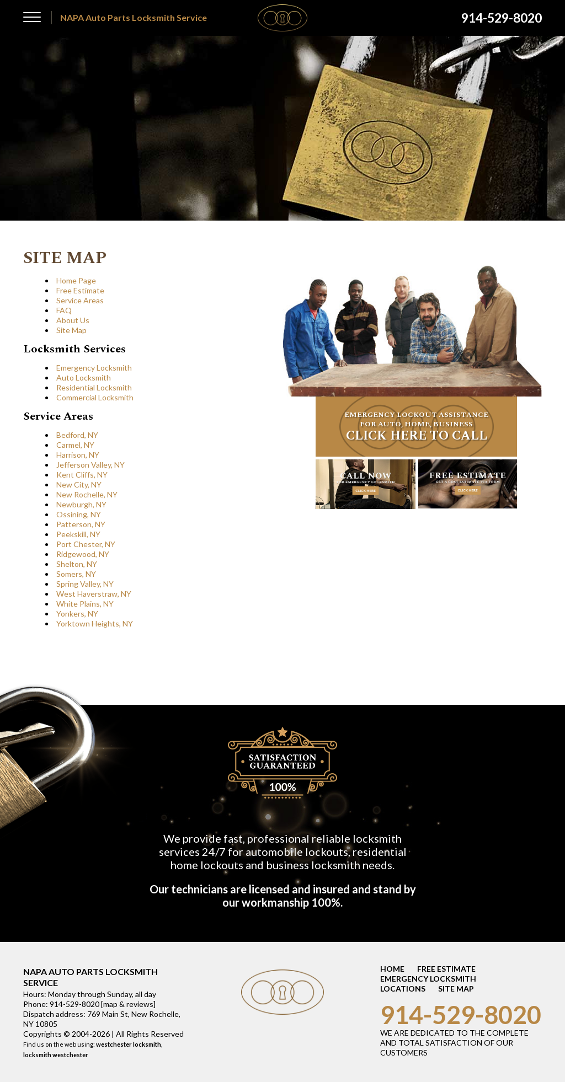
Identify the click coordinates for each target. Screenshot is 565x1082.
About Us (72, 320)
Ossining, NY (78, 514)
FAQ (64, 310)
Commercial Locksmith (95, 397)
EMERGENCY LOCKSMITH (428, 978)
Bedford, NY (77, 435)
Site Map (71, 330)
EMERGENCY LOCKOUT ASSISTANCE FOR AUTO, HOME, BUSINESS (416, 427)
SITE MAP (456, 988)
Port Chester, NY (85, 544)
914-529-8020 (460, 1015)
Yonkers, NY (77, 613)
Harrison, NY (77, 454)
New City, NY (79, 484)
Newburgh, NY (81, 504)
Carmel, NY (75, 444)
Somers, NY (76, 574)
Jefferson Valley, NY (90, 464)
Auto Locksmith (83, 377)
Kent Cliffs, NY (82, 474)
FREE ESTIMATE (446, 968)
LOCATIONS (402, 988)
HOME (392, 968)
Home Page (76, 280)
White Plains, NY (85, 603)
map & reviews (128, 1004)
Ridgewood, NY (82, 554)
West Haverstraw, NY (93, 593)
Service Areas (80, 300)
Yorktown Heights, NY (94, 623)
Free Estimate (80, 290)
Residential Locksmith (94, 387)
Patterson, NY (80, 524)
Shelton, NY (76, 564)
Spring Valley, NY (85, 583)
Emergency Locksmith (94, 367)
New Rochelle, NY (87, 494)
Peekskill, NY (78, 534)
